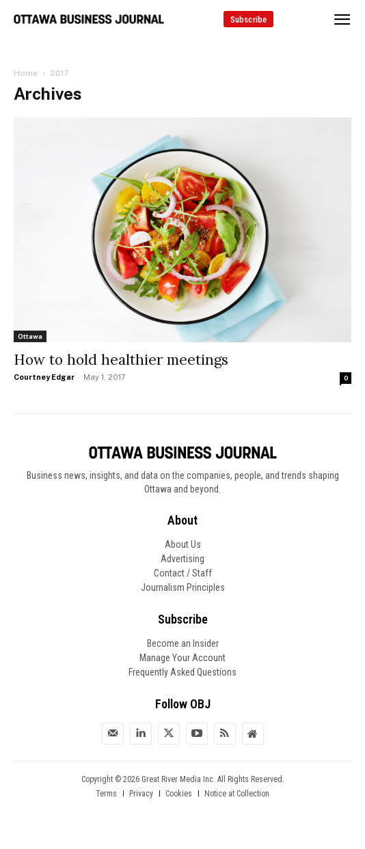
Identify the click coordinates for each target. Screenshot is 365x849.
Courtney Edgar (44, 377)
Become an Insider (183, 643)
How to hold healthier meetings (121, 359)
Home (26, 73)
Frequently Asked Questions (182, 672)
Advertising (182, 558)
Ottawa (30, 336)
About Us (183, 544)
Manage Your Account (182, 657)
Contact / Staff (183, 573)
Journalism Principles (183, 587)
